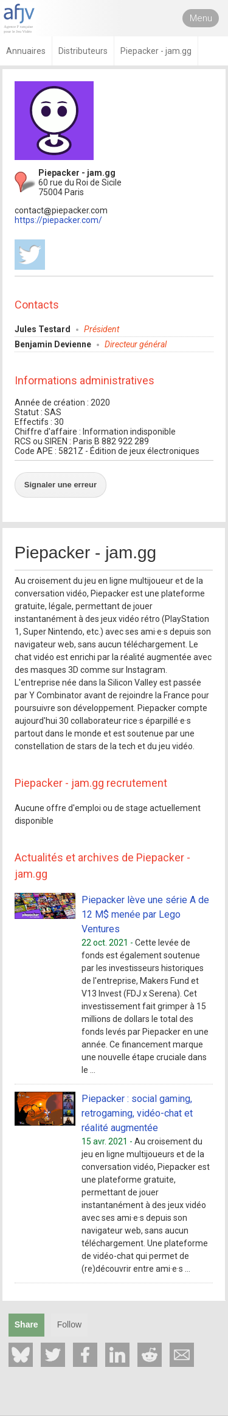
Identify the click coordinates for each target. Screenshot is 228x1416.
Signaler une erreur (60, 484)
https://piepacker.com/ (58, 220)
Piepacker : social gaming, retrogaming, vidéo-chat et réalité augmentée (137, 1113)
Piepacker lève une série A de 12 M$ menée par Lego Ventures (145, 914)
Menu (201, 18)
